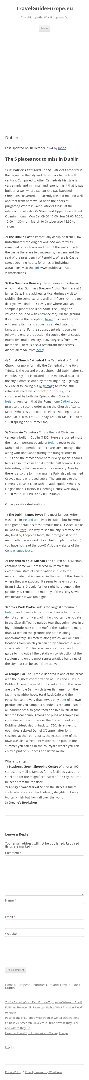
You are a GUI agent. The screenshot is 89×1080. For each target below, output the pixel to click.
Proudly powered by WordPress (43, 1072)
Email (10, 917)
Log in (9, 1047)
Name (10, 900)
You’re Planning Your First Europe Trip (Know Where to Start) (43, 1002)
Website (11, 934)
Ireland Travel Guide (63, 985)
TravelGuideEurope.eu (44, 8)
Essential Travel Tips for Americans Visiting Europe (36, 1033)
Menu (44, 28)
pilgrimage (46, 386)
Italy (23, 530)
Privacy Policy (13, 1072)
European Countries (31, 985)
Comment (13, 853)
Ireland (10, 401)
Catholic (66, 401)
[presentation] (37, 956)
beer (39, 350)
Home (9, 985)
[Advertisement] (44, 78)
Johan (62, 148)
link (37, 268)
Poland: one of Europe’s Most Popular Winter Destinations (42, 1018)
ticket (49, 319)
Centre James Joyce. (19, 550)
